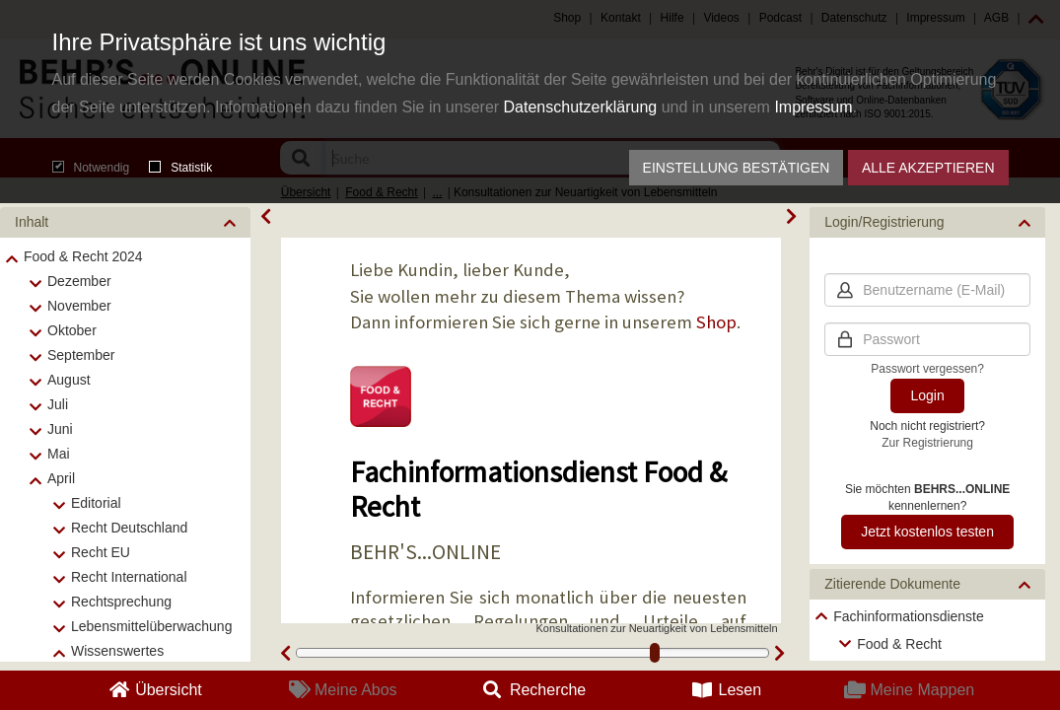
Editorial (96, 503)
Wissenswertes (117, 651)
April (61, 478)
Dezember (79, 281)
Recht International (129, 577)
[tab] (125, 222)
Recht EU (100, 552)
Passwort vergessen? (927, 369)
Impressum (813, 107)
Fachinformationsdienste (908, 616)
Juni (60, 429)
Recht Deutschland (129, 527)
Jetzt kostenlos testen (927, 531)
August (69, 380)
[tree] (927, 630)
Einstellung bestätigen (736, 168)
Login (927, 395)
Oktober (72, 330)
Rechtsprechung (121, 601)
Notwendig (91, 168)
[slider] (655, 653)
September (80, 355)
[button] (125, 222)
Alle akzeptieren (928, 168)
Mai (58, 454)
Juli (57, 404)
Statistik (180, 168)
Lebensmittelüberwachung (151, 626)
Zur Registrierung (927, 443)
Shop (716, 322)
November (79, 306)
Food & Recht (899, 644)
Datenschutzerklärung (581, 107)
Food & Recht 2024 (83, 256)
